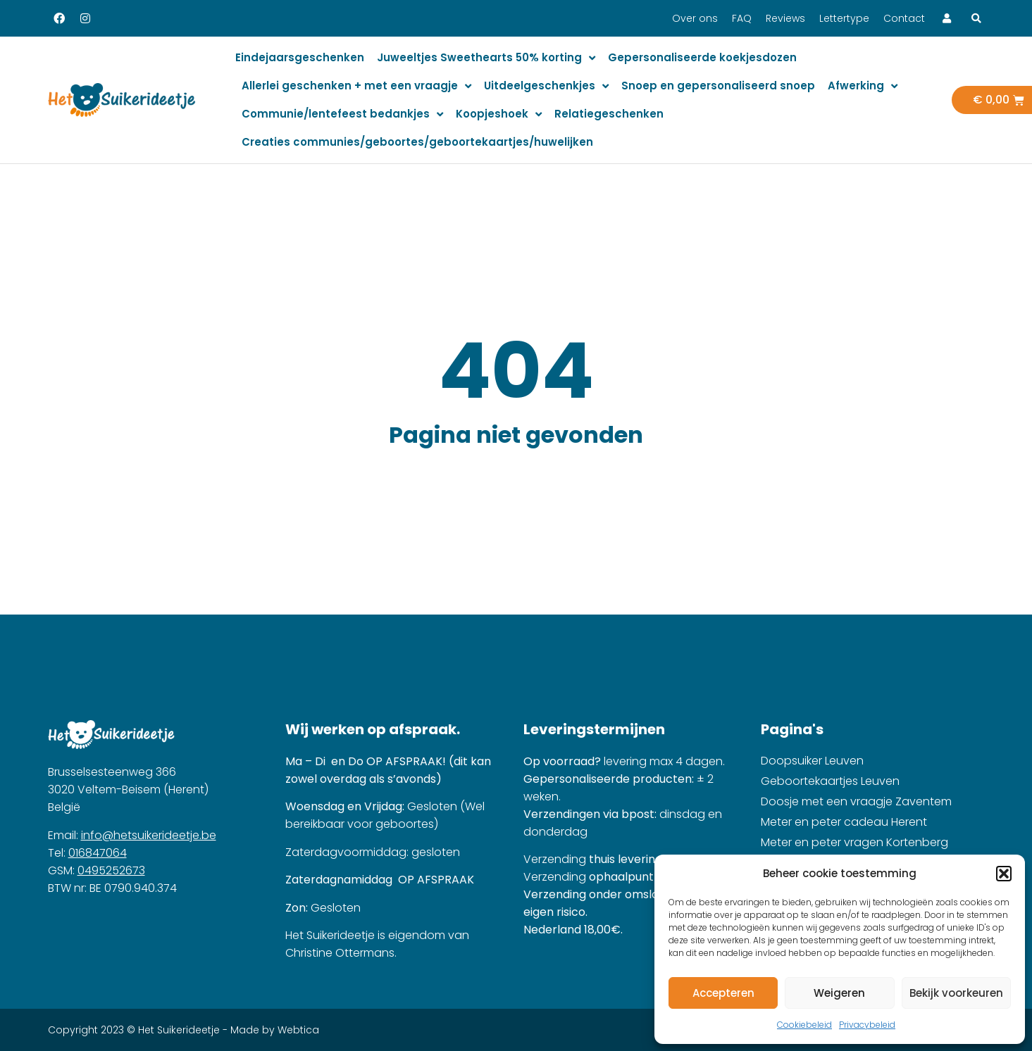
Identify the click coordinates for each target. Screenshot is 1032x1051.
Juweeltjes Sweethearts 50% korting (486, 58)
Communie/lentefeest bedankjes (342, 114)
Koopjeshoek (499, 114)
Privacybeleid (867, 1025)
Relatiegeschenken (609, 113)
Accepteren (723, 993)
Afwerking (862, 86)
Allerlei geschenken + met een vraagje (356, 86)
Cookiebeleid (804, 1025)
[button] (1004, 874)
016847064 (97, 853)
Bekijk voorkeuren (956, 993)
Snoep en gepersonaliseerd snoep (718, 85)
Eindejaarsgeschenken (299, 57)
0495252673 (111, 870)
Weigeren (839, 993)
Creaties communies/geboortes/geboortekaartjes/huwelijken (417, 141)
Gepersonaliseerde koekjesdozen (702, 57)
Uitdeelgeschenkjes (546, 86)
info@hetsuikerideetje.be (148, 835)
